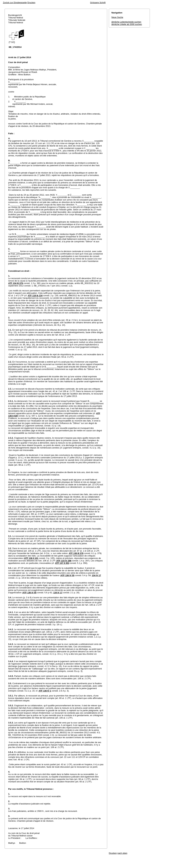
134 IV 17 (96, 575)
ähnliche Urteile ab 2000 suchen (126, 24)
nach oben (122, 853)
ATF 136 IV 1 (45, 691)
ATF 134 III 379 (15, 283)
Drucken (31, 2)
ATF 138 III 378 (76, 553)
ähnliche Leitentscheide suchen (126, 22)
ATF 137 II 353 (62, 563)
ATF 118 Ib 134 (35, 295)
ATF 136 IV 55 (68, 575)
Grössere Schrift (98, 2)
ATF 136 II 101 (31, 558)
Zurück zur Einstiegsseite (15, 2)
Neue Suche (117, 17)
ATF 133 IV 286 (63, 560)
